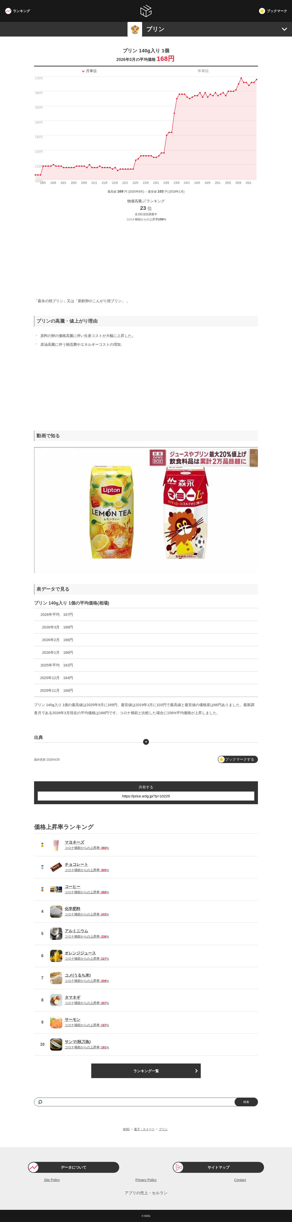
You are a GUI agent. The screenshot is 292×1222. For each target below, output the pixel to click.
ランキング (21, 11)
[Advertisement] (146, 259)
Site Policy (52, 1180)
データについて (73, 1167)
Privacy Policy (145, 1180)
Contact (240, 1180)
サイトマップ (218, 1167)
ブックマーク (277, 11)
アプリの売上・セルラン (146, 1193)
